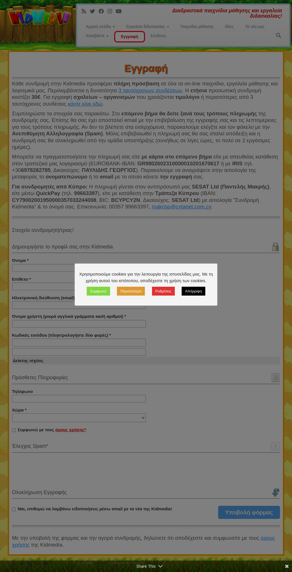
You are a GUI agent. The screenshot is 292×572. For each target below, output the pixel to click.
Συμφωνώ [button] (98, 291)
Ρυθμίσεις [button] (163, 291)
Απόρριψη (193, 291)
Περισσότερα (130, 291)
